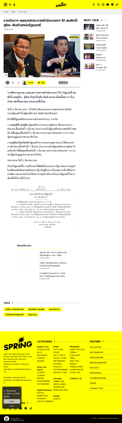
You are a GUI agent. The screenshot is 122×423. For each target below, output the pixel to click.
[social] (93, 4)
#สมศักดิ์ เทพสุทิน (36, 309)
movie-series (59, 384)
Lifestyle (57, 378)
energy (40, 378)
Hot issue (23, 12)
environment (44, 381)
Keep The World (41, 368)
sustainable (43, 384)
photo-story (60, 358)
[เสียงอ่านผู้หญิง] (28, 83)
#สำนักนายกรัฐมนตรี (14, 314)
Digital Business (44, 390)
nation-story (60, 372)
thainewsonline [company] (98, 378)
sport (56, 352)
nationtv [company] (94, 368)
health (57, 399)
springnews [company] (95, 373)
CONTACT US (76, 378)
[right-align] (9, 4)
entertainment (61, 369)
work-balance (60, 390)
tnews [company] (93, 383)
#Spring (32, 314)
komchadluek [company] (97, 357)
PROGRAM (74, 346)
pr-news (57, 364)
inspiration (59, 387)
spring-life (58, 381)
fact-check (59, 355)
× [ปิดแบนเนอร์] (19, 388)
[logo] (61, 4)
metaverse (42, 355)
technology (43, 349)
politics (57, 366)
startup (41, 358)
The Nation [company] (95, 347)
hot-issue (58, 349)
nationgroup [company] (96, 352)
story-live (75, 372)
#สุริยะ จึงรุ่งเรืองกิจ (14, 309)
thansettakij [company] (96, 388)
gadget (41, 361)
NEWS (13, 12)
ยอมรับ (11, 401)
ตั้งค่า (12, 406)
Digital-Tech (43, 346)
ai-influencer (76, 369)
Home (6, 12)
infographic (59, 361)
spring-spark (76, 366)
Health (56, 396)
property (41, 398)
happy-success (77, 349)
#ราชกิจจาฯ (54, 309)
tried (72, 358)
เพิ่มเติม (6, 396)
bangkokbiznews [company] (98, 362)
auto (39, 352)
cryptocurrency (45, 401)
